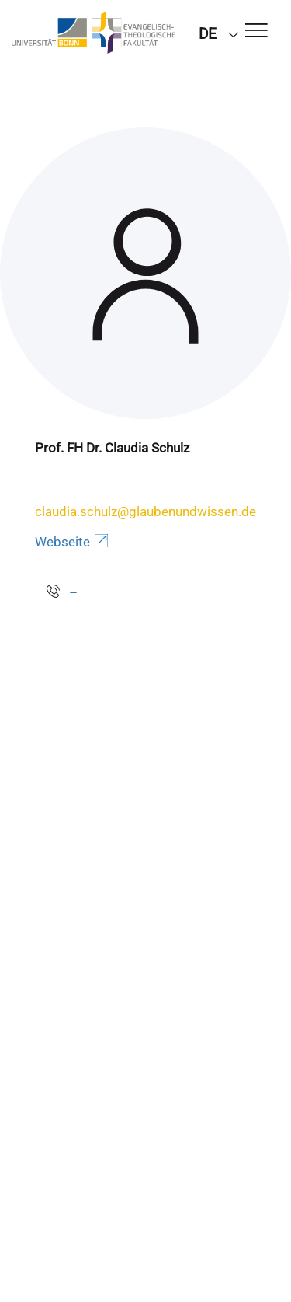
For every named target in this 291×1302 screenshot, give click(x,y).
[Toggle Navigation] (256, 31)
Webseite (73, 542)
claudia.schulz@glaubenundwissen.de (145, 511)
